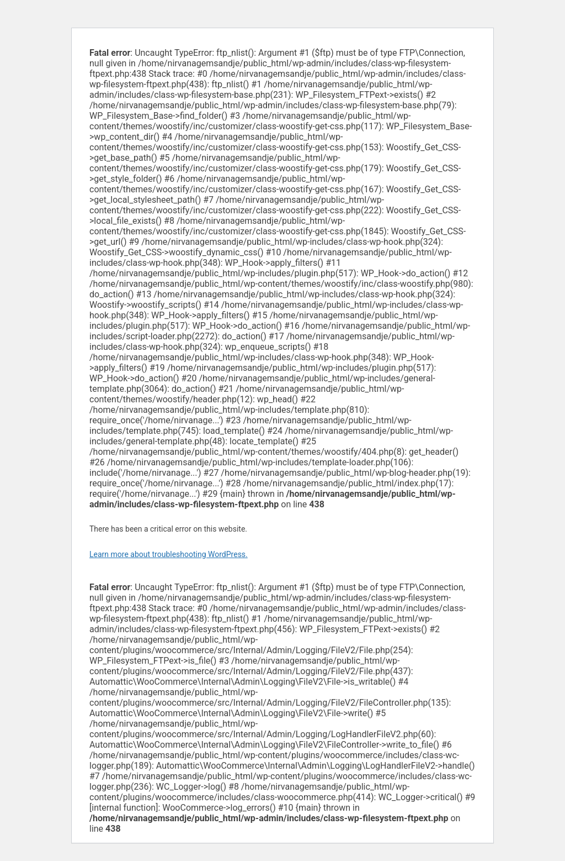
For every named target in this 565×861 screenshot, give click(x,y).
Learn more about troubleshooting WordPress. (168, 554)
